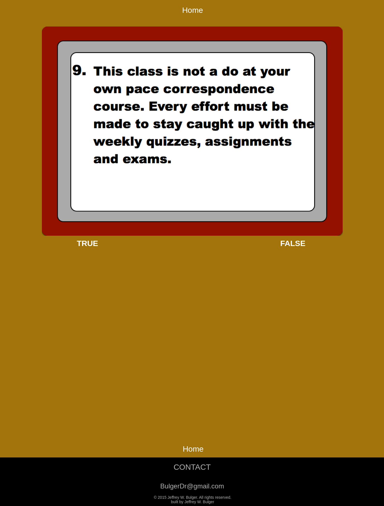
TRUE (87, 243)
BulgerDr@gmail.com (192, 486)
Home (192, 10)
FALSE (292, 243)
